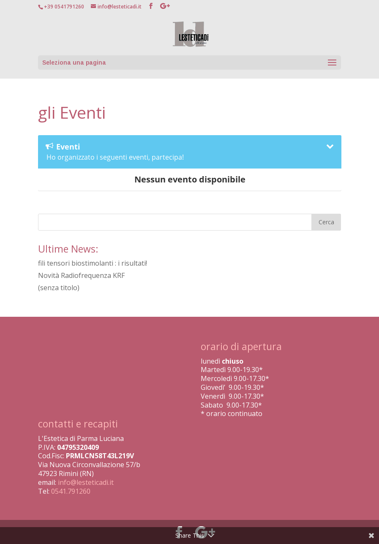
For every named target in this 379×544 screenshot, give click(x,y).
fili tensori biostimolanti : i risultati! (92, 263)
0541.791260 (70, 491)
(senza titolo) (58, 287)
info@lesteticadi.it (86, 482)
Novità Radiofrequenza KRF (81, 275)
